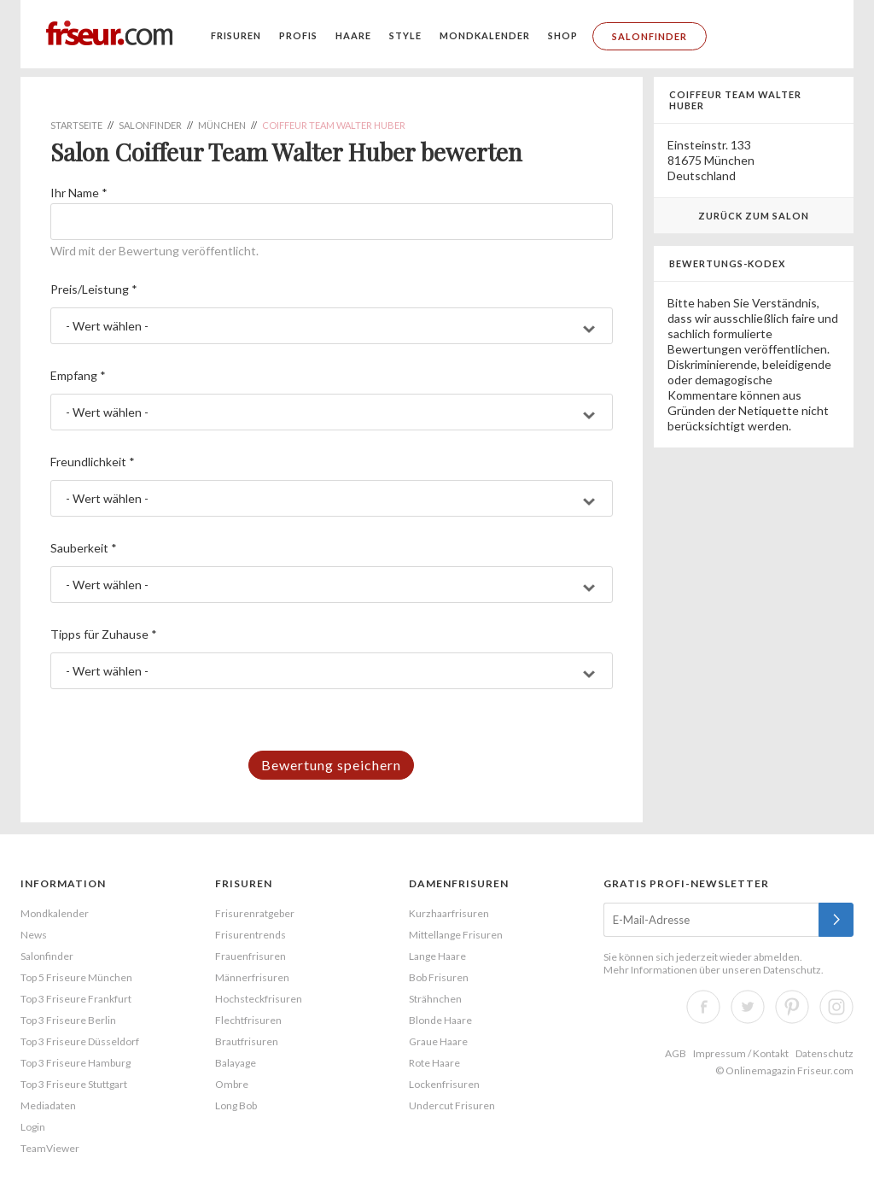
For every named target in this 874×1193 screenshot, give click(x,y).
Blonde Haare (440, 1020)
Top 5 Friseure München (76, 977)
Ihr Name (79, 192)
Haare (353, 35)
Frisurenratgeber (254, 913)
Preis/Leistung (93, 289)
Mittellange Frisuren (456, 934)
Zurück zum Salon (753, 215)
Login (32, 1126)
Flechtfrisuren (248, 1020)
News (33, 934)
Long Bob (236, 1105)
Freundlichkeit (92, 461)
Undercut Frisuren (452, 1105)
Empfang (78, 375)
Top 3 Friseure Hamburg (75, 1062)
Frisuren (236, 35)
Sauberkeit (83, 548)
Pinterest (792, 1007)
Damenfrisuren (459, 883)
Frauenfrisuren (250, 956)
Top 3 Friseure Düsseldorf (79, 1041)
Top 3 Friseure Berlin (68, 1020)
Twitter (748, 1007)
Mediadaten (48, 1105)
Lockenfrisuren (444, 1084)
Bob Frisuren (439, 977)
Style (405, 35)
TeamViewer (49, 1148)
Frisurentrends (250, 934)
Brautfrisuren (246, 1041)
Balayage (235, 1062)
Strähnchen (435, 998)
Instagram (836, 1007)
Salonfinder (649, 36)
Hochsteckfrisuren (258, 998)
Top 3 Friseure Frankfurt (75, 998)
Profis (298, 35)
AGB (675, 1053)
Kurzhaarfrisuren (449, 913)
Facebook (703, 1007)
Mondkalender (485, 35)
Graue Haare (438, 1041)
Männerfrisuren (252, 977)
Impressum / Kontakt (741, 1053)
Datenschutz (792, 969)
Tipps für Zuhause (103, 634)
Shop (563, 35)
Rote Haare (434, 1062)
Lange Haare (437, 956)
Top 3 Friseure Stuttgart (73, 1084)
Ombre (231, 1084)
